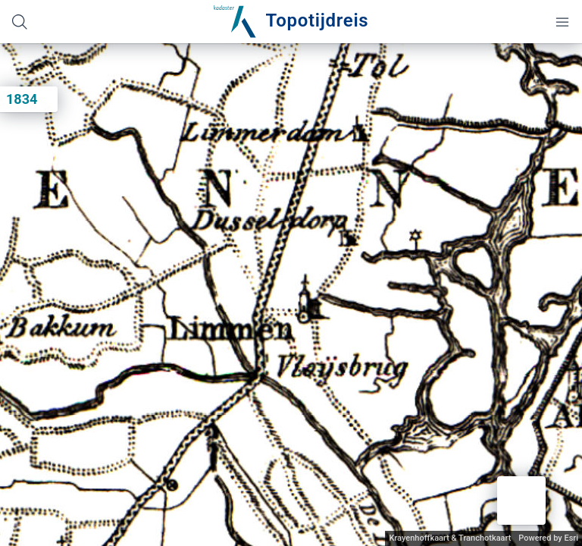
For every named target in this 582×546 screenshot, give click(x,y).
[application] (291, 294)
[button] (521, 500)
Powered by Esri (548, 538)
